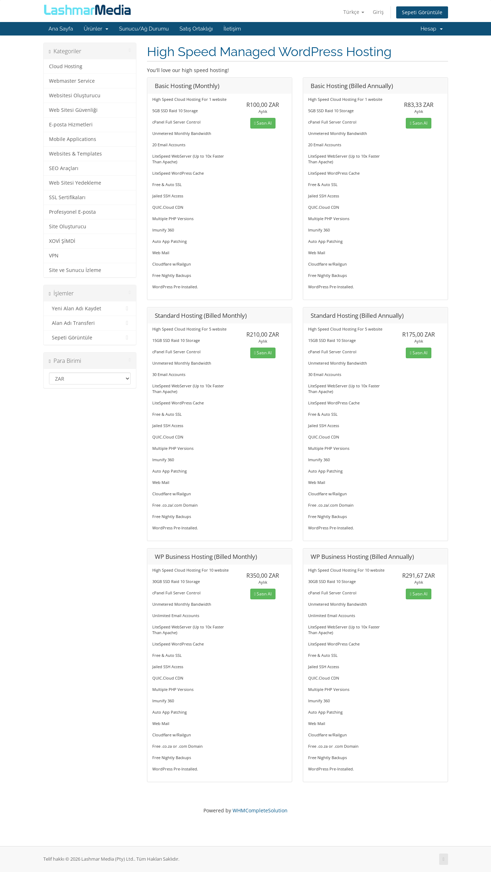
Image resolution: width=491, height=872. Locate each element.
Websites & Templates (75, 154)
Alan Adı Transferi (90, 323)
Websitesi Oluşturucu (74, 95)
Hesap (431, 29)
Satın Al (263, 123)
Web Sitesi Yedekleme (75, 183)
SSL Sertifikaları (67, 197)
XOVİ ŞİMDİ (62, 241)
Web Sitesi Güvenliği (73, 110)
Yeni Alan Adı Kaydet (90, 308)
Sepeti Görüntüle (422, 12)
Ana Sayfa (61, 29)
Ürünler (96, 29)
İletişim (232, 29)
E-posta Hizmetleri (71, 124)
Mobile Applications (72, 139)
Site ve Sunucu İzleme (75, 270)
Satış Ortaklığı (196, 29)
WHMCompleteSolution (260, 810)
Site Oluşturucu (67, 226)
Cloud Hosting (65, 66)
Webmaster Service (72, 81)
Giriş (378, 12)
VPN (54, 255)
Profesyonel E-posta (72, 212)
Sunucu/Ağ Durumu (144, 29)
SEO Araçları (63, 168)
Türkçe (353, 12)
